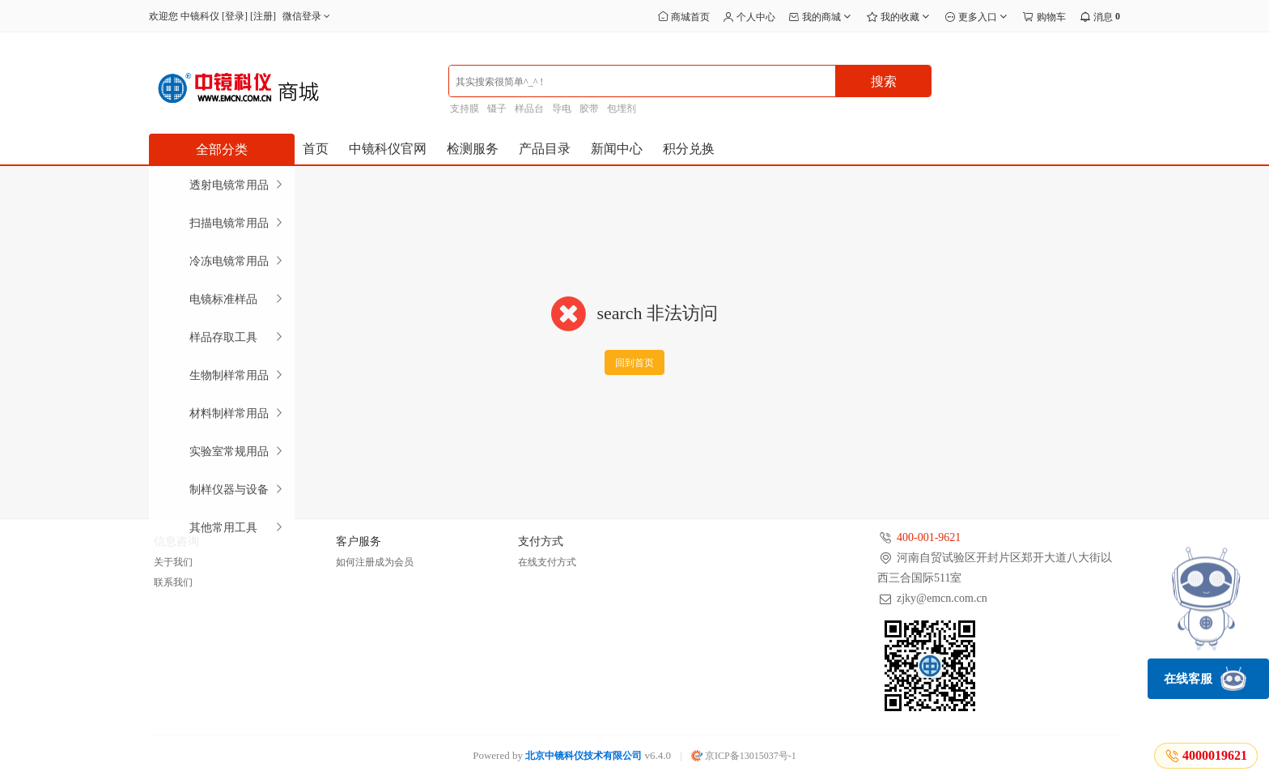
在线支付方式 (547, 562)
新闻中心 (617, 149)
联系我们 (173, 582)
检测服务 (473, 149)
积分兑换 (689, 149)
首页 (316, 149)
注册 (263, 16)
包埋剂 (621, 108)
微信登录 (307, 16)
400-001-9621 (929, 537)
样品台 (529, 108)
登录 (234, 16)
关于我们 (173, 562)
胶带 (589, 108)
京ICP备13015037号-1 (743, 755)
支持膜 (464, 108)
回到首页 (634, 363)
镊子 (497, 108)
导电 (561, 108)
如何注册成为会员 (375, 562)
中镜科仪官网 (388, 149)
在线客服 (1205, 679)
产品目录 (545, 149)
